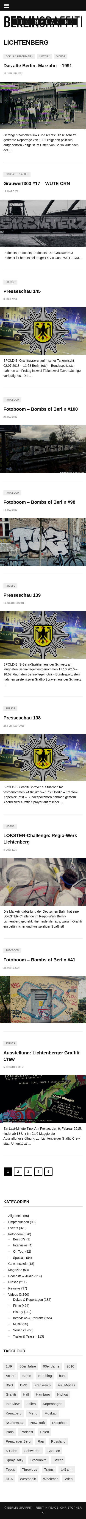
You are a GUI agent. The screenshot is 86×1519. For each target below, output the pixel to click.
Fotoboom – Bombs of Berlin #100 (40, 409)
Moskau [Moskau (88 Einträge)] (50, 1413)
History (44, 56)
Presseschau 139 (22, 595)
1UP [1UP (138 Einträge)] (9, 1366)
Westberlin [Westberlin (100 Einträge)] (28, 1479)
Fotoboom (12, 400)
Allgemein (15, 1216)
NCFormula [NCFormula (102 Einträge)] (14, 1423)
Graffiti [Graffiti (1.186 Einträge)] (11, 1394)
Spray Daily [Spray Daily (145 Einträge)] (14, 1460)
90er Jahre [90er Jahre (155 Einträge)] (51, 1366)
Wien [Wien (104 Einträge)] (68, 1479)
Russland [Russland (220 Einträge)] (58, 1441)
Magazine (15, 1270)
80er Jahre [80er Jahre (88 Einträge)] (27, 1366)
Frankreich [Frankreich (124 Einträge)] (42, 1385)
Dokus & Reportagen (19, 56)
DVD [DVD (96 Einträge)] (24, 1385)
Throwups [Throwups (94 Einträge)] (29, 1469)
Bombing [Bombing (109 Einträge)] (45, 1376)
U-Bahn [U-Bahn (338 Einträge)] (66, 1469)
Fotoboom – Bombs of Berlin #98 (39, 502)
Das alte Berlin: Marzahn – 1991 (37, 65)
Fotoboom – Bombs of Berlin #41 (39, 959)
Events (10, 1043)
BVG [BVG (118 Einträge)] (9, 1385)
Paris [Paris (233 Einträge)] (10, 1432)
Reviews (14, 1288)
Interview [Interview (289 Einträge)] (12, 1404)
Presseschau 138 (22, 717)
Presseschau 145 (22, 291)
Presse (10, 282)
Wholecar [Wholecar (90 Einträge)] (50, 1479)
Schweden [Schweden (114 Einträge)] (32, 1451)
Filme (17, 1305)
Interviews (20, 1245)
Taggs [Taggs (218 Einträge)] (10, 1469)
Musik (17, 1324)
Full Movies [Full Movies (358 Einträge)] (66, 1385)
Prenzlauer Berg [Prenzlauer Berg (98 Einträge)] (18, 1441)
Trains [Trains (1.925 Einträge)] (49, 1469)
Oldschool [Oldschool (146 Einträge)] (59, 1423)
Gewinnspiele (18, 1264)
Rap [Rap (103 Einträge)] (41, 1441)
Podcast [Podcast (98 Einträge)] (27, 1432)
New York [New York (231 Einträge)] (38, 1423)
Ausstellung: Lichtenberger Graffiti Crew (41, 1056)
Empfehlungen (18, 1222)
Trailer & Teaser (24, 1336)
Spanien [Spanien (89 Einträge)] (53, 1451)
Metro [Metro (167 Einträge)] (33, 1413)
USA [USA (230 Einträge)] (9, 1479)
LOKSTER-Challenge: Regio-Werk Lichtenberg (40, 838)
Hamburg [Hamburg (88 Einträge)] (43, 1394)
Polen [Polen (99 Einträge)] (44, 1432)
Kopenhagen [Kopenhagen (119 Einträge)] (52, 1404)
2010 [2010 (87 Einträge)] (70, 1366)
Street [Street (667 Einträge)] (58, 1460)
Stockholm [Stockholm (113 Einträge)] (39, 1460)
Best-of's (19, 1239)
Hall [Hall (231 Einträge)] (26, 1394)
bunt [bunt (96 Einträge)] (62, 1376)
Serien (17, 1330)
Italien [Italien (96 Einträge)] (31, 1404)
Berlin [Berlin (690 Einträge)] (26, 1376)
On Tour (19, 1251)
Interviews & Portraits (28, 1318)
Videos (60, 56)
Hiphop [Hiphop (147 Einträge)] (62, 1394)
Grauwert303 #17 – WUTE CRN (36, 183)
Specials (19, 1258)
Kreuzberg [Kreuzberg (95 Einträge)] (14, 1413)
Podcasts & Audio (17, 174)
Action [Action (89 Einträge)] (10, 1376)
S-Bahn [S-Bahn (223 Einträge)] (11, 1451)
